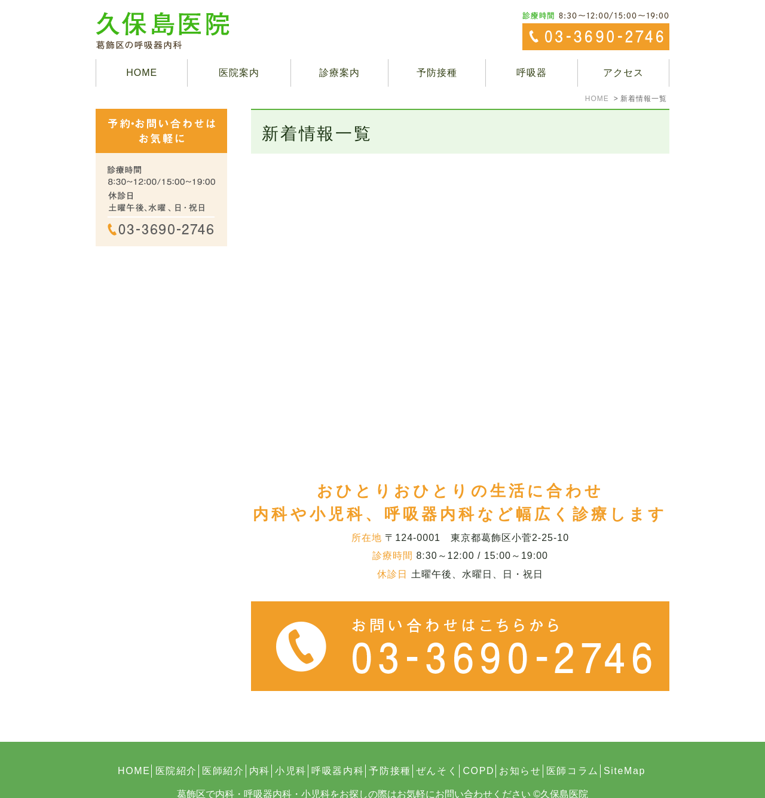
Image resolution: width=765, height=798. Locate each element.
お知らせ (520, 744)
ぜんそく (437, 744)
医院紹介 (176, 744)
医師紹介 (223, 744)
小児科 (291, 744)
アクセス (623, 73)
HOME (141, 73)
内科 (259, 744)
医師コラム (572, 744)
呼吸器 (531, 73)
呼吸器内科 (337, 744)
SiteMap (624, 744)
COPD (478, 744)
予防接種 (437, 73)
